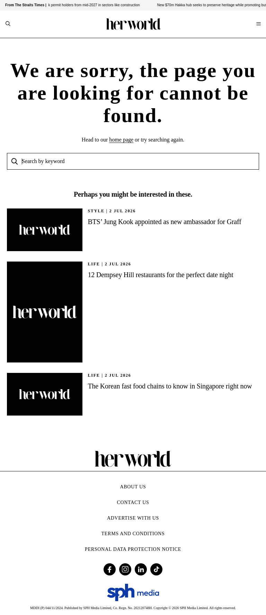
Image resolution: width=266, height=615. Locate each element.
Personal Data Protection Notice (133, 549)
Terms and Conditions (133, 533)
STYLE (96, 210)
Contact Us (133, 502)
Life (94, 264)
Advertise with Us (133, 518)
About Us (133, 486)
